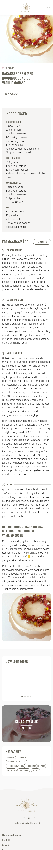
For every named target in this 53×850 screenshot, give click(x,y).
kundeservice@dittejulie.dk (26, 823)
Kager (42, 766)
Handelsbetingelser (12, 834)
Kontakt (6, 840)
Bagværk (10, 758)
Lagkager (11, 770)
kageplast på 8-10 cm (25, 432)
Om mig (6, 845)
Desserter (32, 766)
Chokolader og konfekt (16, 762)
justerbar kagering (12, 278)
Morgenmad (23, 770)
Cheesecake (23, 758)
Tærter (35, 770)
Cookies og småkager (15, 766)
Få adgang (26, 728)
